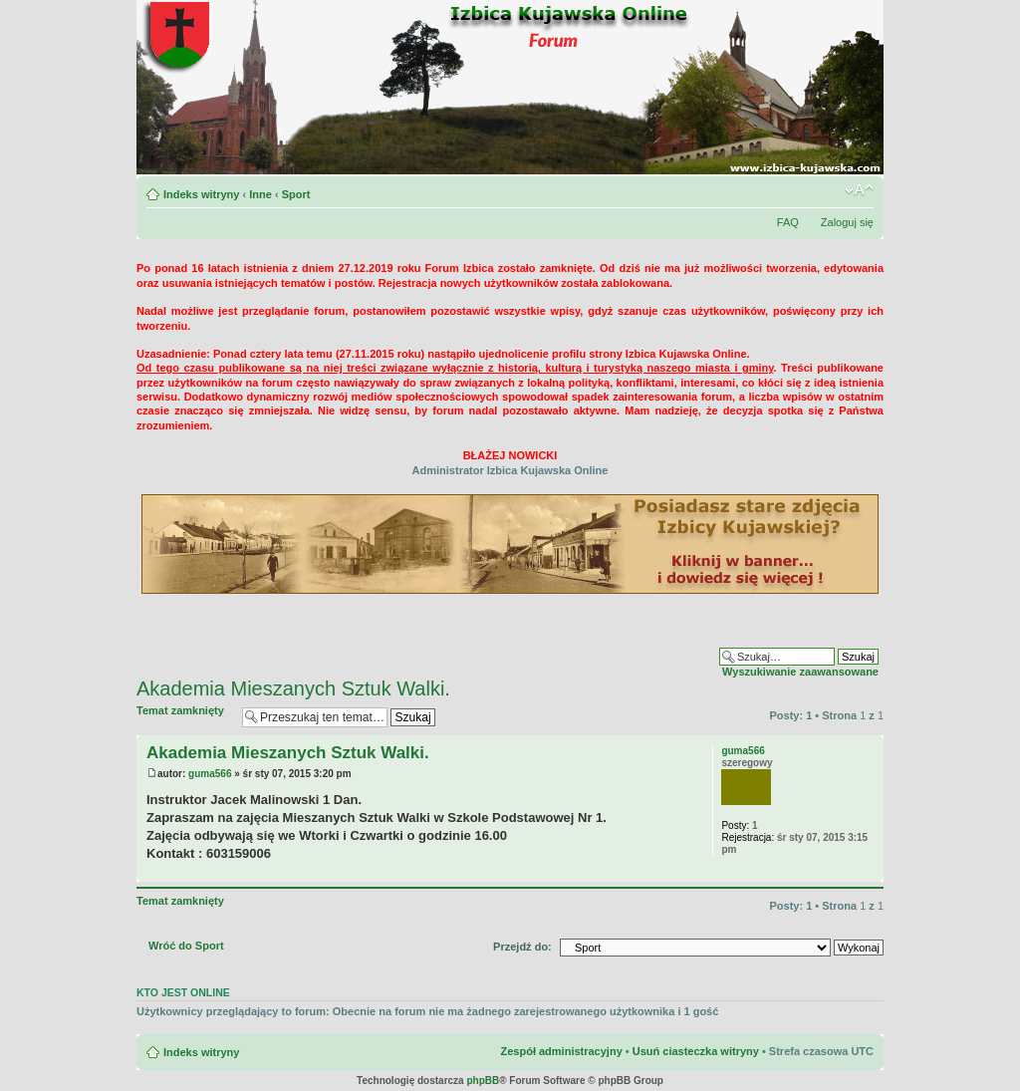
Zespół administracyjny (561, 1051)
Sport (296, 194)
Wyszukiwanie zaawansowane (800, 672)
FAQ (788, 222)
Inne (260, 194)
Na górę (868, 871)
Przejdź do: (522, 947)
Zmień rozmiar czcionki (859, 190)
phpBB (482, 1080)
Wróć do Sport (186, 946)
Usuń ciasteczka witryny (696, 1051)
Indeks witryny (201, 194)
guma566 (209, 773)
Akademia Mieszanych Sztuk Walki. (293, 688)
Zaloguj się (847, 222)
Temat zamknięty (184, 716)
